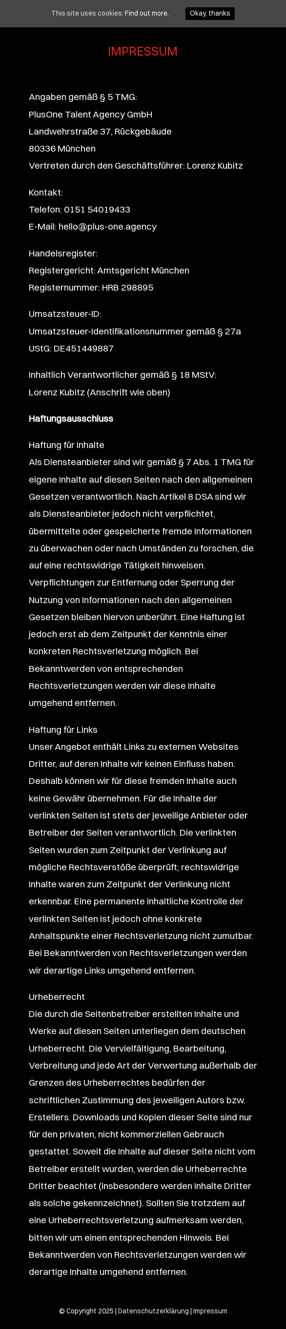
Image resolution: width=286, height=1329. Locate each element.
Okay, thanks (210, 13)
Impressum (210, 1311)
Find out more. (147, 13)
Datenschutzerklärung (153, 1311)
